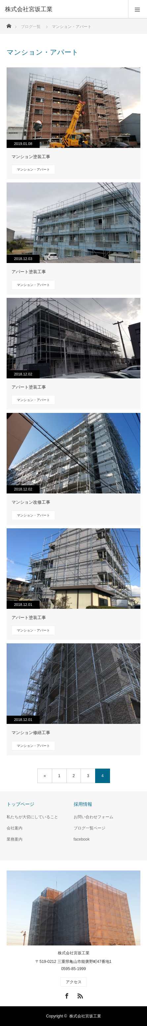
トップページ (20, 804)
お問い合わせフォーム (93, 817)
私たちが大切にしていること (32, 817)
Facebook (66, 995)
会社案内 (14, 828)
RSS (79, 995)
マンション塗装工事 (31, 156)
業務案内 (14, 839)
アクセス (74, 982)
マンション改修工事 (31, 502)
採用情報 (83, 804)
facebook (82, 839)
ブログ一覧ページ (89, 828)
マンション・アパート (33, 169)
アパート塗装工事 (29, 271)
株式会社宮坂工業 (74, 953)
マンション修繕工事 (31, 732)
